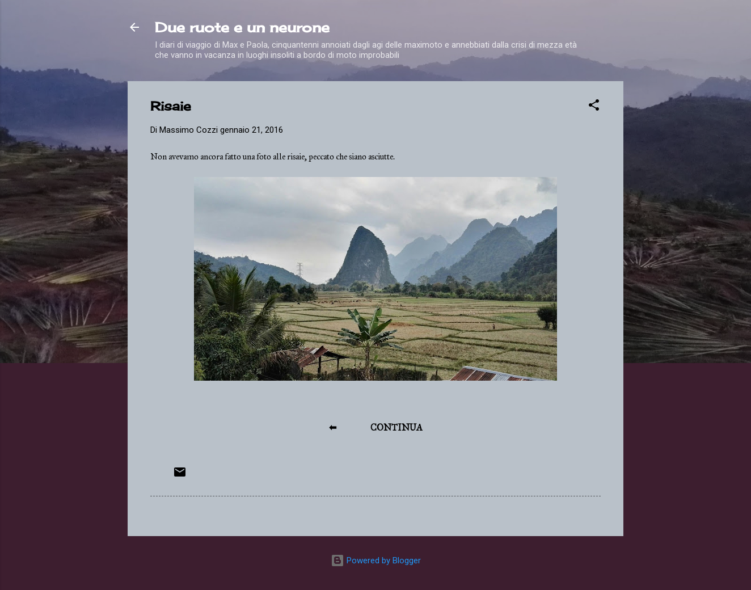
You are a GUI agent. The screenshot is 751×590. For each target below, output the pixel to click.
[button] (594, 107)
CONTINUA (396, 427)
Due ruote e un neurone (242, 27)
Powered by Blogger (376, 560)
